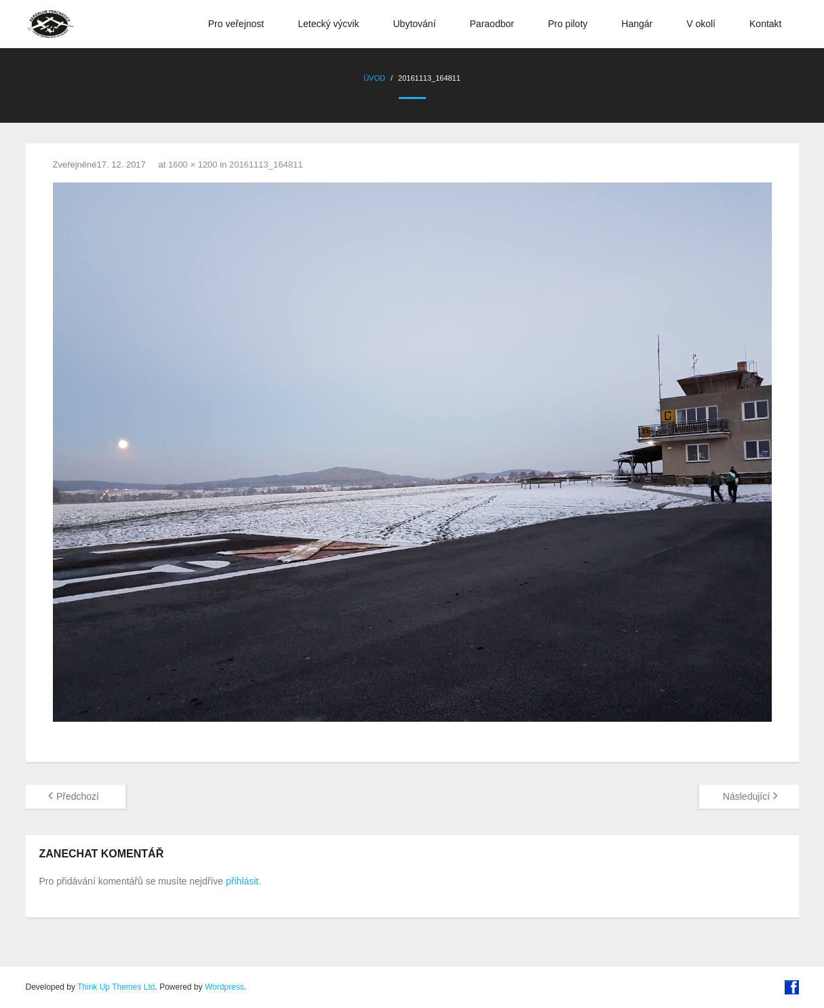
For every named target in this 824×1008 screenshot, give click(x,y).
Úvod (374, 78)
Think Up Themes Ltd (116, 987)
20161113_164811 (265, 164)
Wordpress (224, 987)
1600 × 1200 (193, 164)
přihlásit (242, 881)
